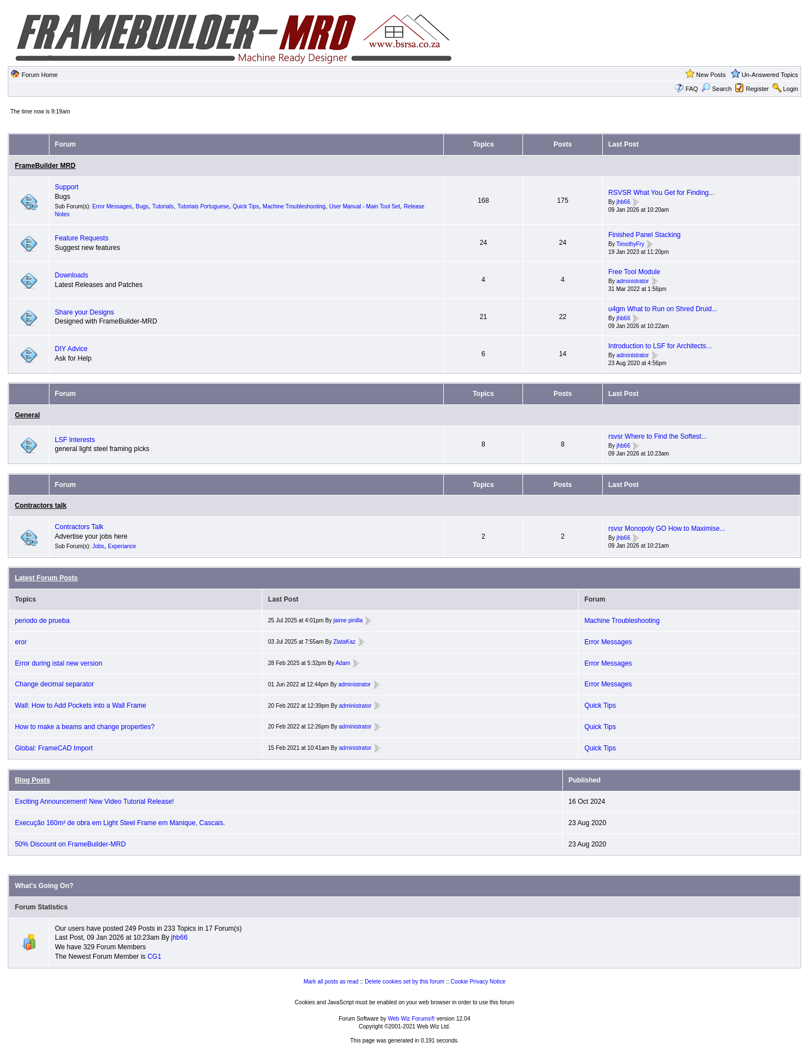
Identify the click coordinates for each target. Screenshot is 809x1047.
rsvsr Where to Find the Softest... (657, 436)
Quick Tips (246, 206)
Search (716, 88)
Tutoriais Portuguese (203, 206)
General (27, 415)
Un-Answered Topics (770, 74)
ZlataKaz (344, 642)
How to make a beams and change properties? (84, 727)
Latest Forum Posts (46, 578)
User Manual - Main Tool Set (364, 206)
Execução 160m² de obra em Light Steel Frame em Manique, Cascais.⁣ (120, 823)
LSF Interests (75, 440)
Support (67, 187)
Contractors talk (40, 505)
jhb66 (623, 202)
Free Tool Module (634, 272)
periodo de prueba (42, 621)
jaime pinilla (347, 620)
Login (790, 88)
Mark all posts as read (330, 981)
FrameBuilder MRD (45, 166)
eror (20, 642)
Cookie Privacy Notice (478, 981)
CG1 (154, 956)
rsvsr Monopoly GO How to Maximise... (666, 528)
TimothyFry (630, 244)
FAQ (691, 88)
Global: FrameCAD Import (54, 748)
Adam (342, 663)
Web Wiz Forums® (411, 1019)
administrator (632, 281)
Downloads (71, 275)
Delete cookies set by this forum (404, 981)
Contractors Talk (79, 527)
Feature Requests (81, 238)
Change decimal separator (54, 684)
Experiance (122, 546)
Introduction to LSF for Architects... (660, 346)
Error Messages (112, 206)
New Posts (711, 74)
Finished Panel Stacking (644, 235)
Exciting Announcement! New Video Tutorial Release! (94, 801)
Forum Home (39, 74)
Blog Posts (32, 780)
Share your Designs (84, 312)
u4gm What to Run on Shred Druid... (662, 309)
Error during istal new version (58, 663)
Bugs (142, 206)
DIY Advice (71, 349)
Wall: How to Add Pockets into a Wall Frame (80, 705)
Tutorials (163, 206)
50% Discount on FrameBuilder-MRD (70, 844)
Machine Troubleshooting (294, 206)
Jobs (98, 546)
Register (757, 88)
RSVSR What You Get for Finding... (661, 193)
